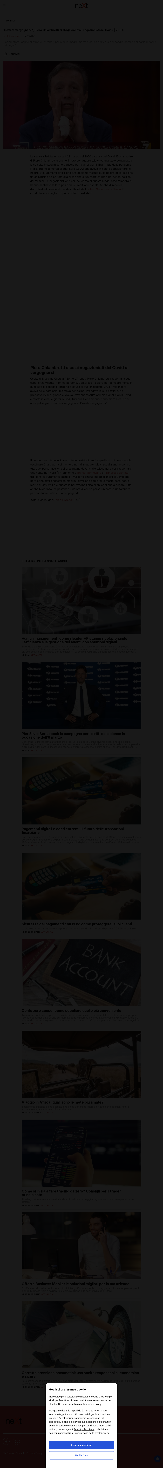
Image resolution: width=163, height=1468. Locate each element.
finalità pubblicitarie (84, 1429)
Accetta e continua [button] (81, 1445)
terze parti (102, 1410)
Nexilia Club (81, 1455)
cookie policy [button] (93, 1404)
